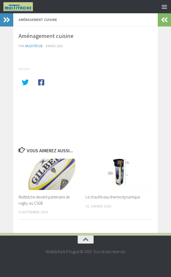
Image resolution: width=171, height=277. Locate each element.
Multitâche (34, 46)
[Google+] (85, 262)
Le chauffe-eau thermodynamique (113, 197)
